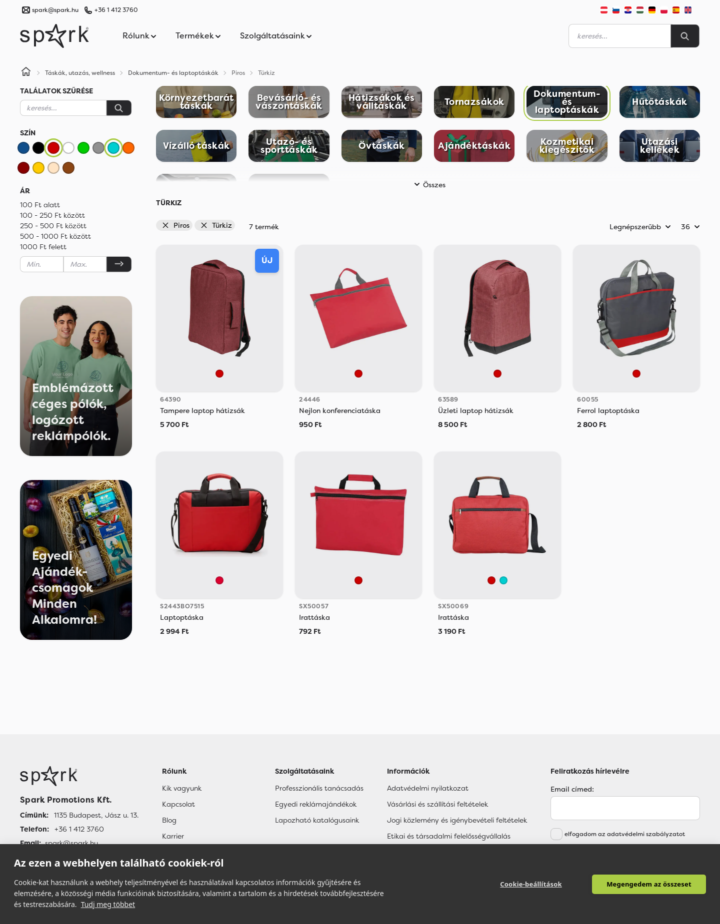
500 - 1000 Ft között (55, 236)
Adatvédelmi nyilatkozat (427, 788)
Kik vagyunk (182, 788)
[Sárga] (38, 168)
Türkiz (216, 225)
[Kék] (24, 148)
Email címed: (572, 789)
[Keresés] (119, 108)
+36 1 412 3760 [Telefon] (79, 829)
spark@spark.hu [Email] (71, 843)
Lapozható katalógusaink (317, 820)
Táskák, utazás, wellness (80, 73)
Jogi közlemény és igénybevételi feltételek (457, 820)
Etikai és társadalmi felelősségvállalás (448, 836)
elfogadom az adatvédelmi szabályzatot (624, 834)
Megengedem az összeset (649, 884)
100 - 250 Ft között (52, 215)
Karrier (173, 836)
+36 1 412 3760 (116, 10)
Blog (169, 820)
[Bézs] (54, 168)
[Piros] (54, 148)
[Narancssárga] (128, 148)
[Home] (26, 73)
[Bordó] (24, 168)
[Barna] (68, 168)
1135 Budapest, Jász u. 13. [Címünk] (96, 815)
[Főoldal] (79, 776)
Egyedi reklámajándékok (315, 804)
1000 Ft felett (43, 246)
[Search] (685, 36)
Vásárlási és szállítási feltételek (437, 804)
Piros (176, 225)
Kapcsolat (178, 804)
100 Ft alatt (40, 204)
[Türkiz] (114, 148)
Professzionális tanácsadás (319, 788)
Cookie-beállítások (531, 884)
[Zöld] (84, 148)
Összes (428, 185)
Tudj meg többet (108, 904)
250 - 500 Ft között (53, 225)
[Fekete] (38, 148)
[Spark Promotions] (54, 36)
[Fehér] (68, 148)
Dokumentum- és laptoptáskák (173, 73)
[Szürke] (98, 148)
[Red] (220, 580)
